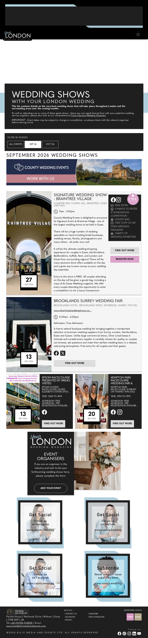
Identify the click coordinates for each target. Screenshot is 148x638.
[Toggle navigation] (138, 34)
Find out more (124, 250)
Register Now (125, 259)
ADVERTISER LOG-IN (132, 610)
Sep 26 (33, 144)
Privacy (68, 620)
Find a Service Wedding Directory (88, 115)
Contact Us (71, 614)
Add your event (50, 488)
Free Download (96, 617)
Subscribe (93, 614)
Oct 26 (50, 144)
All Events (15, 144)
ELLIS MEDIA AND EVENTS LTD (39, 633)
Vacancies (70, 617)
